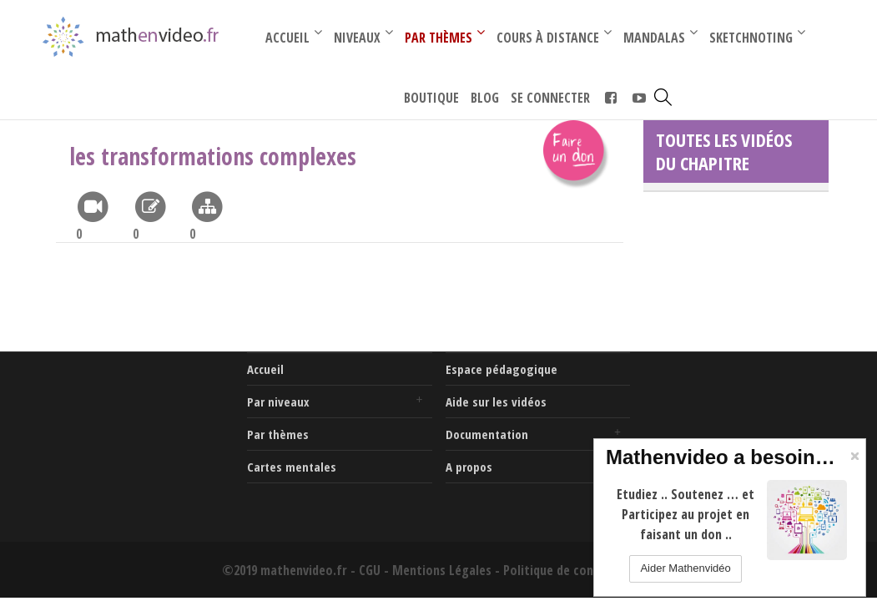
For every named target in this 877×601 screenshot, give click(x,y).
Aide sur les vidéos (496, 401)
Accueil (265, 369)
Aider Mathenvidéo (685, 568)
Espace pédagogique (501, 369)
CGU (370, 570)
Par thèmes (278, 434)
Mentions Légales (441, 570)
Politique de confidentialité (579, 570)
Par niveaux (278, 401)
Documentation (487, 434)
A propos (469, 466)
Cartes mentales (291, 466)
